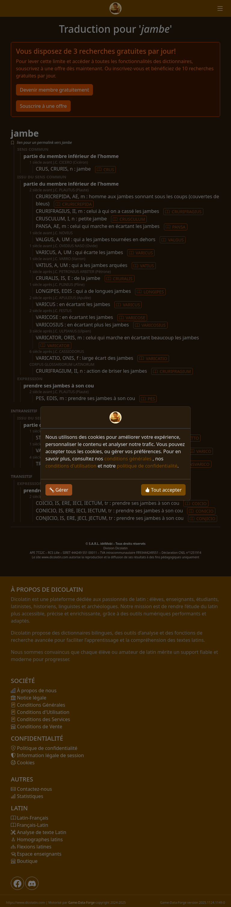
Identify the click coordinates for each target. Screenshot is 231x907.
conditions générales (128, 458)
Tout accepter (163, 490)
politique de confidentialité (147, 466)
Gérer (58, 490)
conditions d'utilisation (71, 466)
